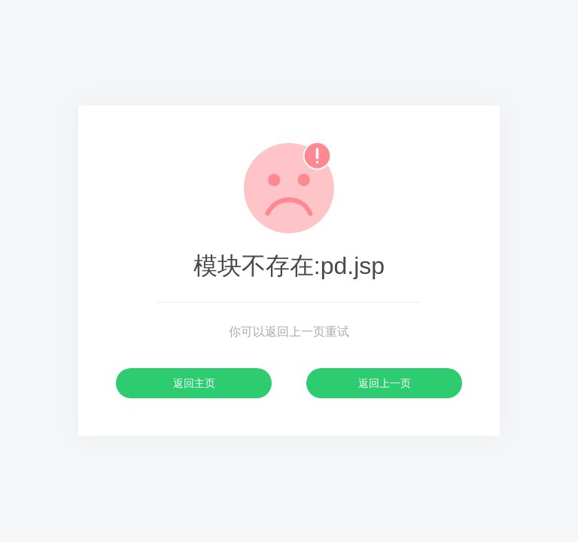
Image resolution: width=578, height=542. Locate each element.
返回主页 (194, 383)
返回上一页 (384, 383)
